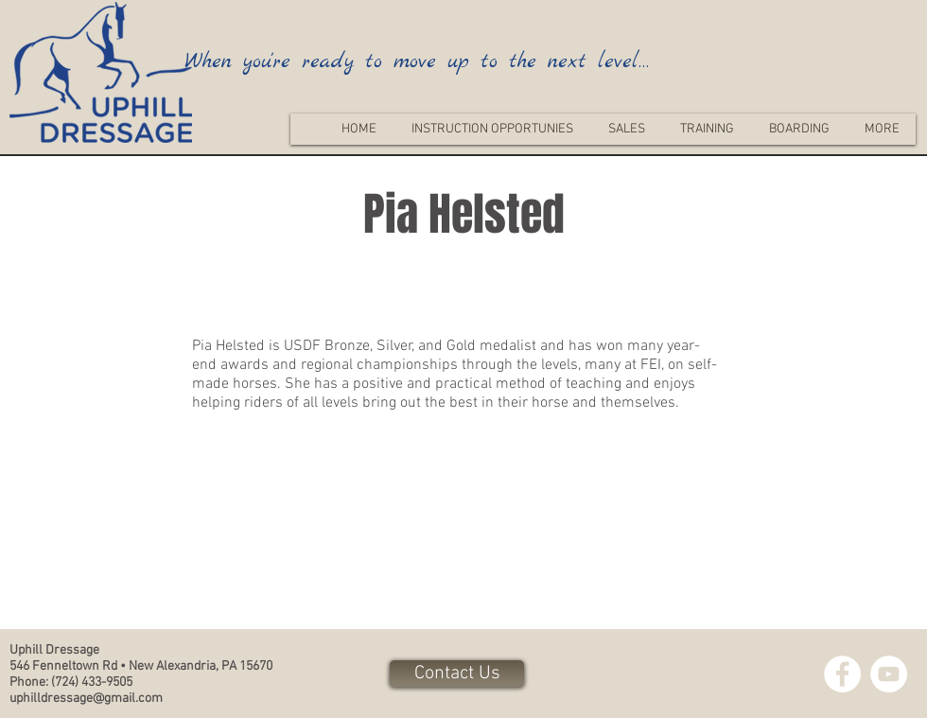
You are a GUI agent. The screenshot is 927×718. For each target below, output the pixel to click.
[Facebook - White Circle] (842, 674)
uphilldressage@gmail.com (86, 699)
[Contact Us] (457, 673)
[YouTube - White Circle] (888, 674)
